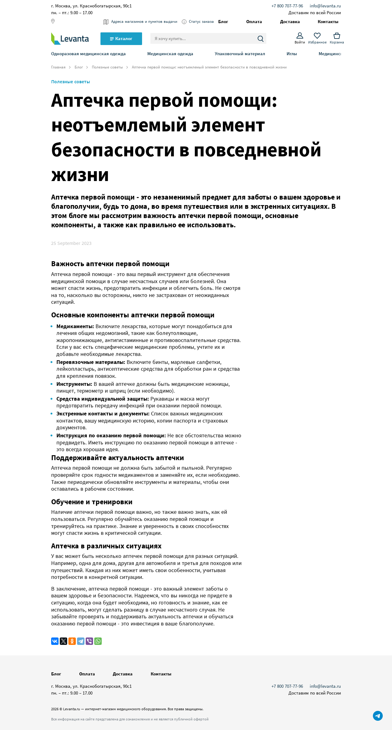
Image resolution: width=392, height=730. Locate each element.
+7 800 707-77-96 (287, 6)
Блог (79, 67)
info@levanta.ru (325, 6)
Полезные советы (107, 67)
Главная (58, 67)
